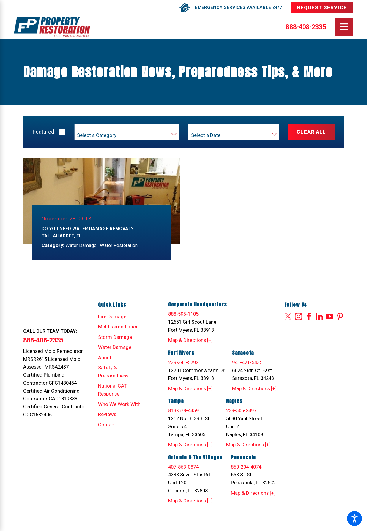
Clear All (311, 132)
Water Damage (114, 347)
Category (85, 128)
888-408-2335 (306, 26)
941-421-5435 (247, 363)
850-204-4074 (246, 467)
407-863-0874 (183, 467)
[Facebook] (309, 316)
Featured (43, 132)
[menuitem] (120, 317)
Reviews (107, 415)
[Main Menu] (344, 27)
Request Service (322, 7)
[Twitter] (288, 316)
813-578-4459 (183, 411)
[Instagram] (298, 316)
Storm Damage (115, 337)
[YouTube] (329, 316)
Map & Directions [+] (190, 340)
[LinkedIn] (319, 316)
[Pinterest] (340, 316)
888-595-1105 (183, 314)
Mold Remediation (118, 327)
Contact (107, 425)
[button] (354, 518)
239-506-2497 (241, 411)
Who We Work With (119, 404)
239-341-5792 (183, 363)
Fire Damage (112, 317)
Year (195, 128)
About (104, 358)
